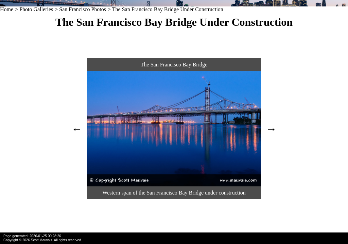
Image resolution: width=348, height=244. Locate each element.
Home (6, 9)
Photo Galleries (36, 9)
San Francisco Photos (82, 9)
